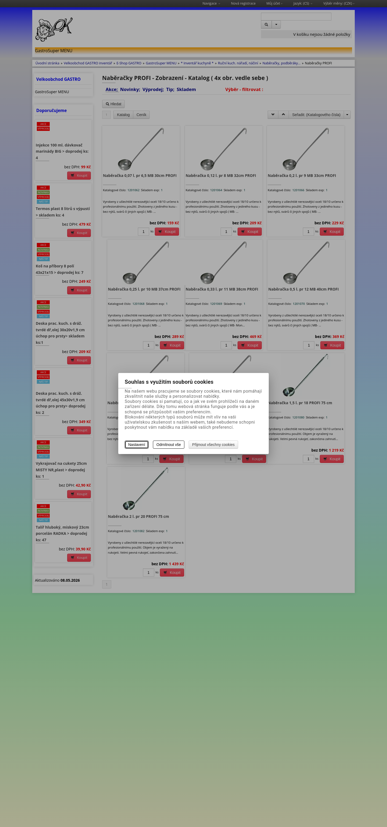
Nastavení (136, 444)
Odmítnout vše (168, 444)
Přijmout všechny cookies (213, 444)
